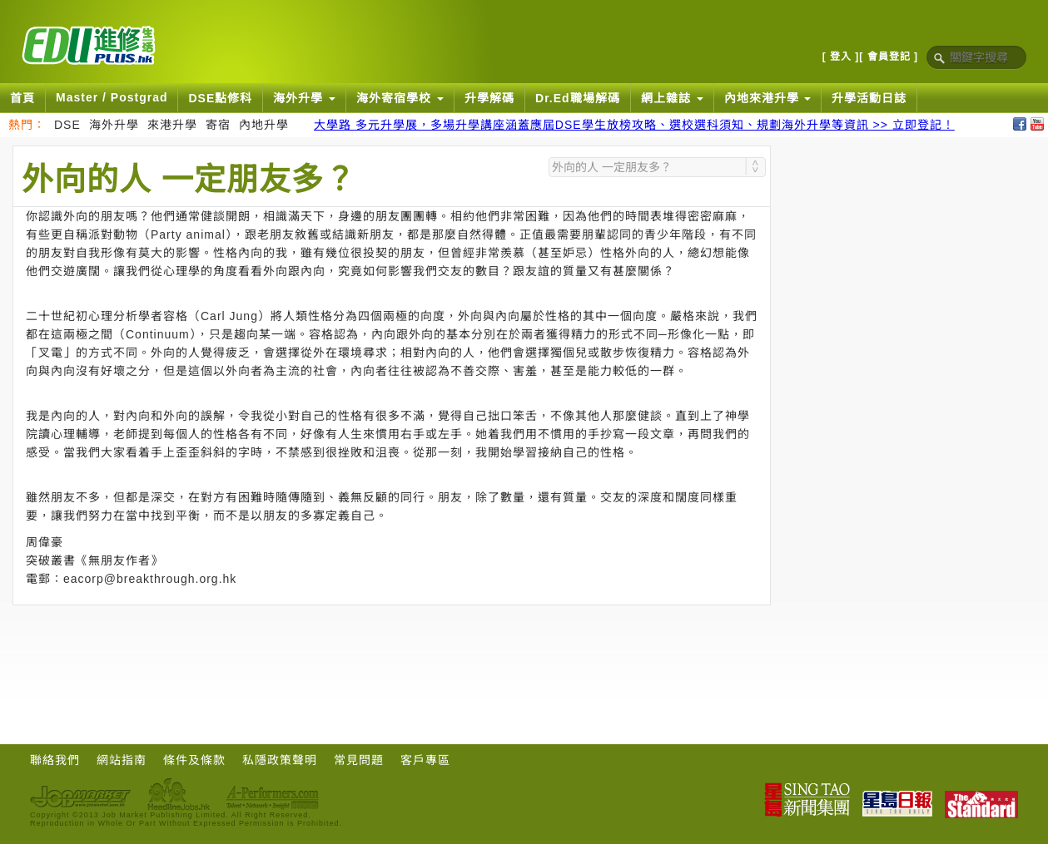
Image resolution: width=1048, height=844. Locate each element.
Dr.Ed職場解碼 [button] (577, 98)
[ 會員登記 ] (888, 56)
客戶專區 (425, 760)
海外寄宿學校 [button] (400, 98)
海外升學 (114, 124)
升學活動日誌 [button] (869, 98)
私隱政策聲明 (279, 760)
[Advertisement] (392, 651)
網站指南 (122, 760)
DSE (67, 124)
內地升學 (264, 124)
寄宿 (218, 124)
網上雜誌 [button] (672, 98)
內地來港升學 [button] (768, 98)
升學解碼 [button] (489, 98)
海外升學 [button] (304, 98)
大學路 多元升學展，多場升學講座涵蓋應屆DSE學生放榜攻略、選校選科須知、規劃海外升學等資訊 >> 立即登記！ (634, 124)
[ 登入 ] (841, 56)
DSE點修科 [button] (220, 98)
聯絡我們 (55, 760)
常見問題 (359, 760)
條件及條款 (194, 760)
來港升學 (172, 124)
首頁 (22, 98)
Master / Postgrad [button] (111, 97)
